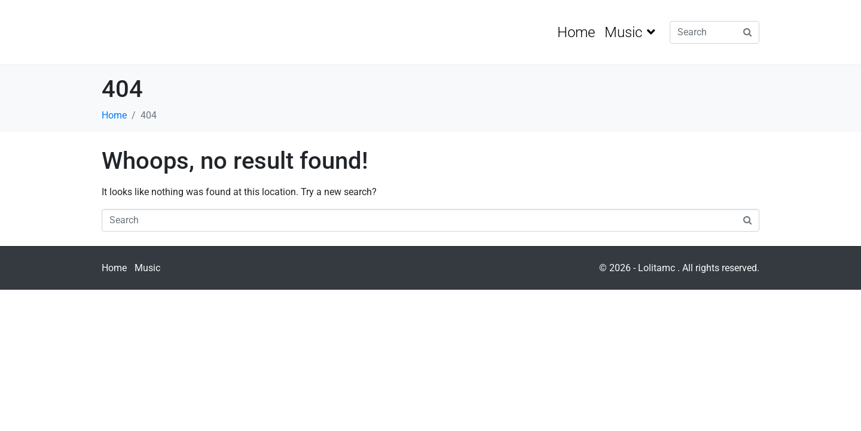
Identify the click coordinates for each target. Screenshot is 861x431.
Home (576, 32)
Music (629, 32)
